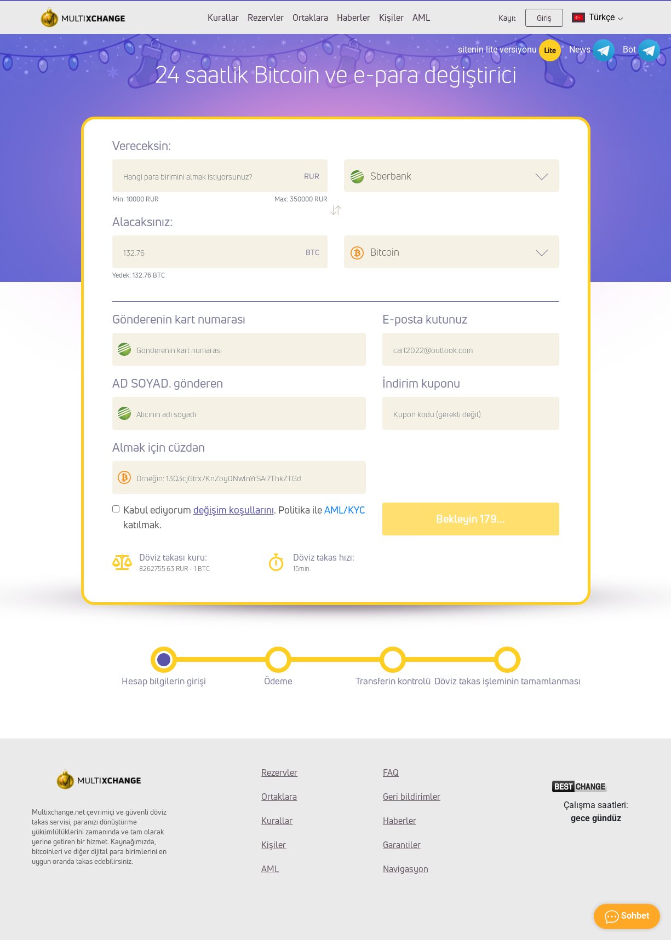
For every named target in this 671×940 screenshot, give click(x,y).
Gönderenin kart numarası (178, 319)
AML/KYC (344, 509)
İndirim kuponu (421, 383)
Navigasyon (405, 869)
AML (421, 17)
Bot (641, 50)
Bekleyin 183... (470, 518)
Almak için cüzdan (158, 447)
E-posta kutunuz (424, 319)
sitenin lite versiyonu (509, 50)
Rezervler (266, 17)
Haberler (353, 17)
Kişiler (391, 17)
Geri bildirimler (411, 797)
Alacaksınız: (142, 222)
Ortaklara (310, 17)
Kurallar (223, 17)
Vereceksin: (141, 145)
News (592, 50)
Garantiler (402, 845)
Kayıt (507, 18)
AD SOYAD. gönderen (167, 383)
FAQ (391, 772)
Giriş (544, 18)
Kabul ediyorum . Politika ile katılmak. (244, 517)
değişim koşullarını (233, 509)
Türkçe (597, 17)
